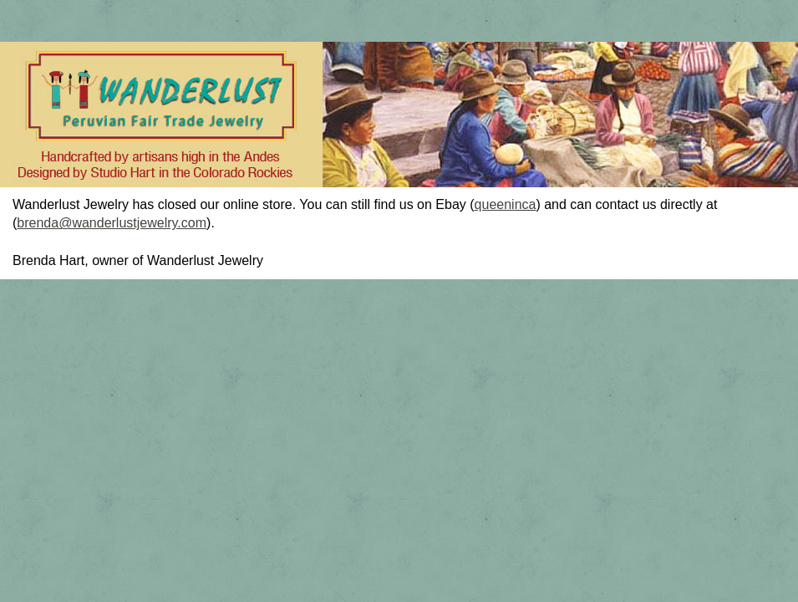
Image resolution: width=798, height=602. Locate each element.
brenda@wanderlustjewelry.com (111, 223)
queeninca (505, 204)
